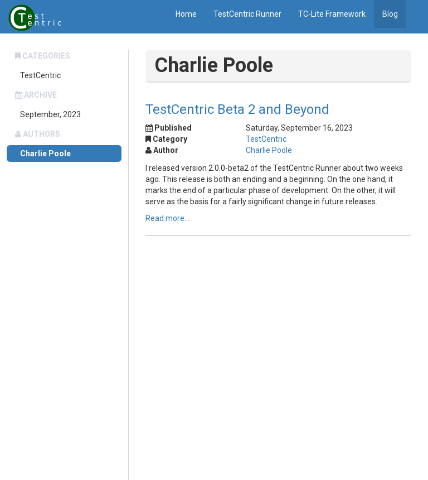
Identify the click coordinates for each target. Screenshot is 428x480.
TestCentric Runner (247, 13)
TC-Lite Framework (332, 13)
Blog (390, 13)
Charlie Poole (45, 153)
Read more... (167, 218)
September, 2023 (50, 114)
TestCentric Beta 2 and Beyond (237, 109)
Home (186, 13)
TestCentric (40, 75)
